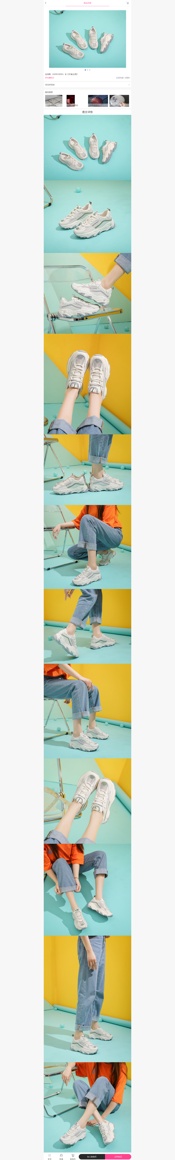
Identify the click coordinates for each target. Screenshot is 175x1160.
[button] (85, 70)
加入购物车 (92, 1157)
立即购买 (118, 1157)
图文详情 (87, 112)
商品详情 (87, 3)
